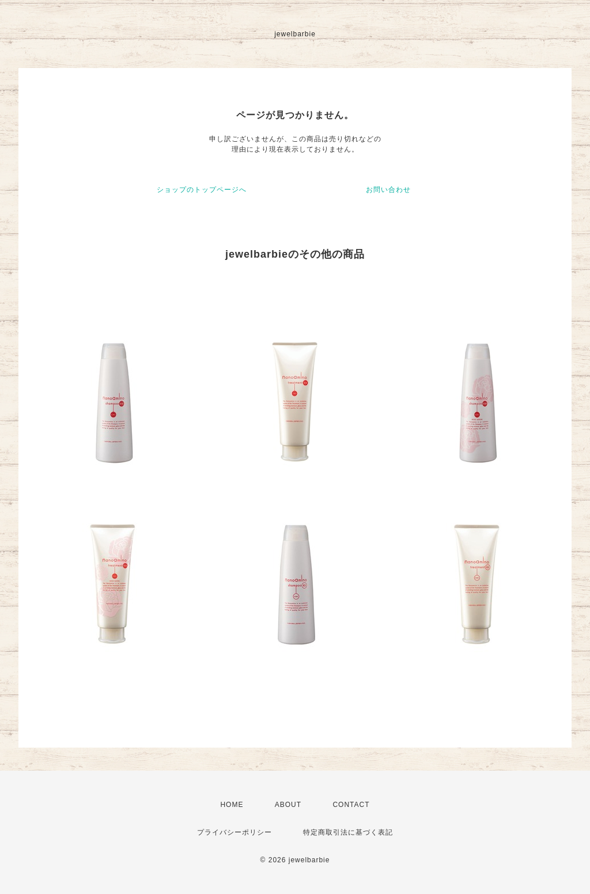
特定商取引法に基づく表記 (348, 832)
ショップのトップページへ (202, 190)
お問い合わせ (388, 190)
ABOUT (288, 805)
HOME (231, 805)
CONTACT (350, 805)
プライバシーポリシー (234, 832)
